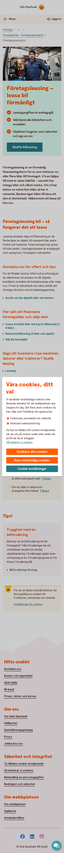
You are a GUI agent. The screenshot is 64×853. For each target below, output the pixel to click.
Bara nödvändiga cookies (32, 460)
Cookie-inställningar (32, 469)
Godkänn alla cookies (32, 452)
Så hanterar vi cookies (19, 442)
